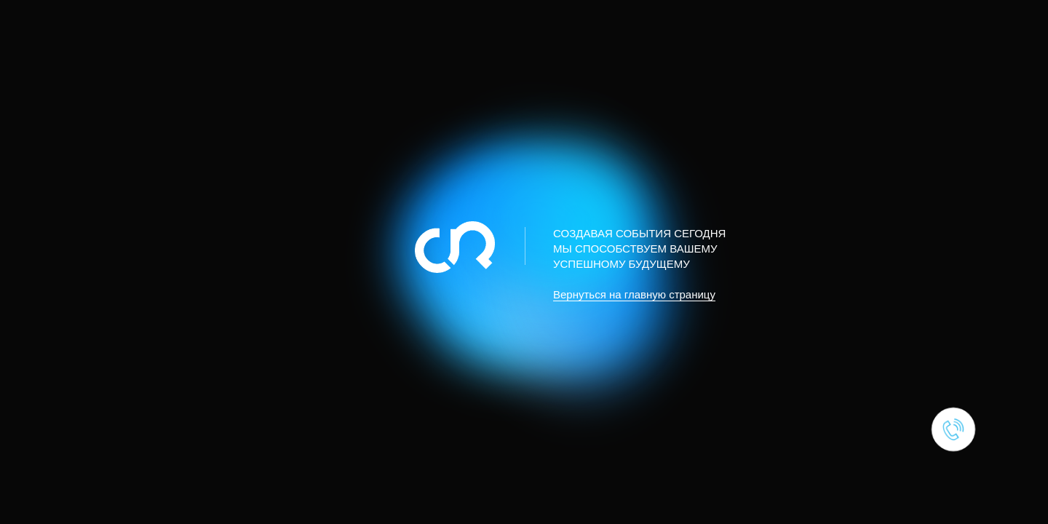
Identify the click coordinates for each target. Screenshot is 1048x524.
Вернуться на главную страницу (634, 294)
